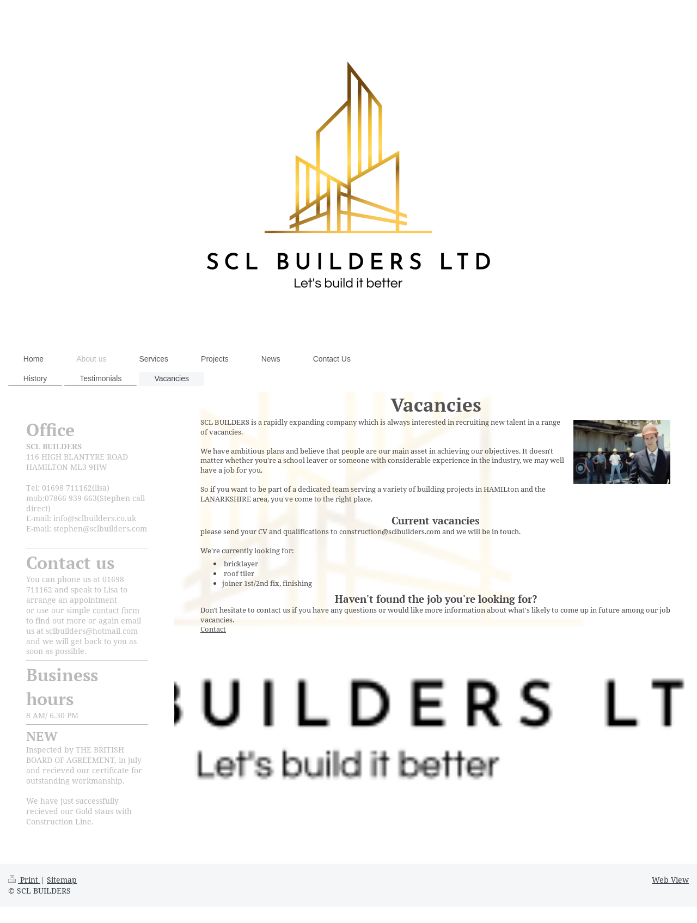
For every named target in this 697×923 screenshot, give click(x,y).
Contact (213, 629)
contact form (116, 610)
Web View (670, 880)
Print (24, 880)
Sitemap (62, 880)
